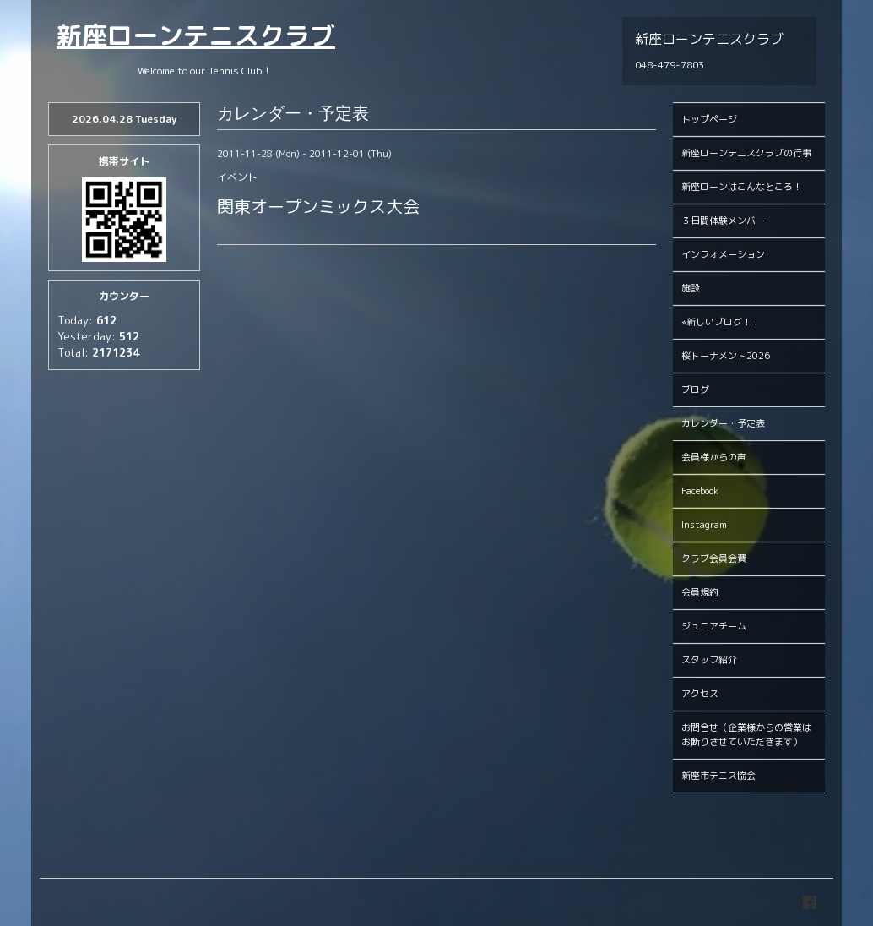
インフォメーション (723, 254)
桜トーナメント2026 (725, 355)
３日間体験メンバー (723, 220)
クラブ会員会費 (713, 558)
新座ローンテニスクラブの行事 (746, 153)
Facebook (699, 491)
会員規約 (699, 592)
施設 (690, 288)
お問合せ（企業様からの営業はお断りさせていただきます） (746, 735)
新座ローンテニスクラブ (196, 35)
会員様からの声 (713, 457)
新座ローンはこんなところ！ (741, 186)
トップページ (709, 119)
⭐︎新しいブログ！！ (721, 322)
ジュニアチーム (713, 626)
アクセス (699, 693)
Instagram (704, 524)
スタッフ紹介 (709, 660)
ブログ (695, 389)
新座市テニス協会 (718, 775)
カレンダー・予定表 (723, 423)
